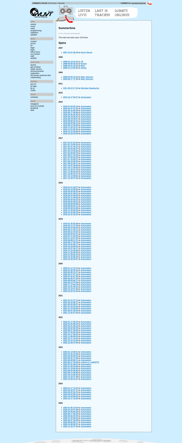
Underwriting (36, 77)
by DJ (32, 88)
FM (32, 46)
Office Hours (35, 52)
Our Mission (35, 54)
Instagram (35, 104)
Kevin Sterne (86, 52)
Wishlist (34, 58)
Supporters (35, 73)
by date (34, 86)
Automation (86, 97)
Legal (32, 48)
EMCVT (33, 44)
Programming (36, 31)
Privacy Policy (106, 440)
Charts (33, 90)
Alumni (33, 65)
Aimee (83, 68)
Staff (32, 56)
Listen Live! (84, 13)
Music (33, 26)
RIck (83, 66)
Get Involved (35, 67)
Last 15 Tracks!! (102, 13)
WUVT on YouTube (37, 106)
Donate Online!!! (122, 13)
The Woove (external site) (41, 75)
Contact (34, 41)
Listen (33, 50)
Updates (34, 35)
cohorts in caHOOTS (90, 362)
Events (33, 24)
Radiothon (34, 33)
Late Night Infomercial (138, 3)
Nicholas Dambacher (90, 88)
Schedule (34, 97)
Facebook (34, 108)
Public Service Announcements (37, 70)
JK (82, 62)
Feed (32, 110)
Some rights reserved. (95, 440)
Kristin (84, 64)
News (33, 28)
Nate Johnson (87, 77)
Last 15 (33, 84)
